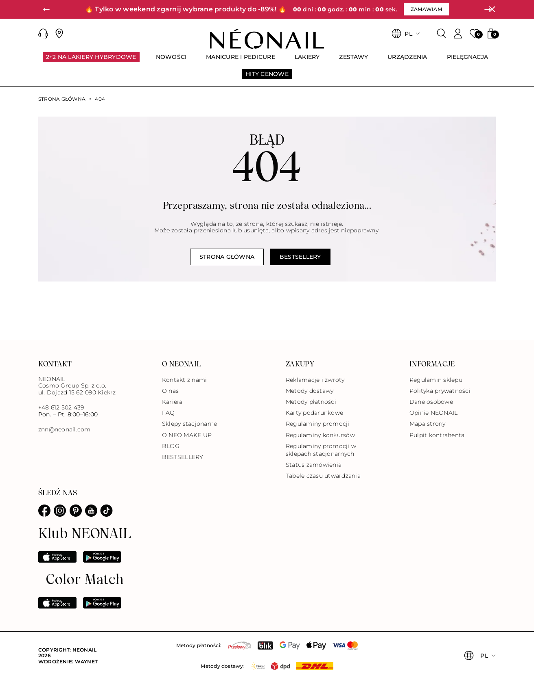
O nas (170, 390)
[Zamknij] (492, 9)
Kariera (172, 401)
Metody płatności (311, 401)
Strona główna (61, 99)
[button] (46, 9)
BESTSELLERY (183, 457)
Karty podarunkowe (314, 412)
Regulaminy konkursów (320, 435)
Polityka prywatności (440, 390)
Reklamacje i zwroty (315, 379)
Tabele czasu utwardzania (323, 475)
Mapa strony (427, 423)
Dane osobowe (431, 401)
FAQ (168, 412)
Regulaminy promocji (318, 423)
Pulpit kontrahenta (436, 435)
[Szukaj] (441, 34)
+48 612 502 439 (61, 407)
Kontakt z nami (184, 379)
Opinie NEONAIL (433, 412)
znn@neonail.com (64, 429)
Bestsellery (300, 256)
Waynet (86, 661)
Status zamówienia (313, 464)
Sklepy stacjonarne (189, 423)
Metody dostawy (309, 390)
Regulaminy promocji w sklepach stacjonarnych (321, 449)
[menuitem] (91, 60)
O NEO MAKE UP (187, 435)
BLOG (170, 446)
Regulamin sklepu (435, 379)
